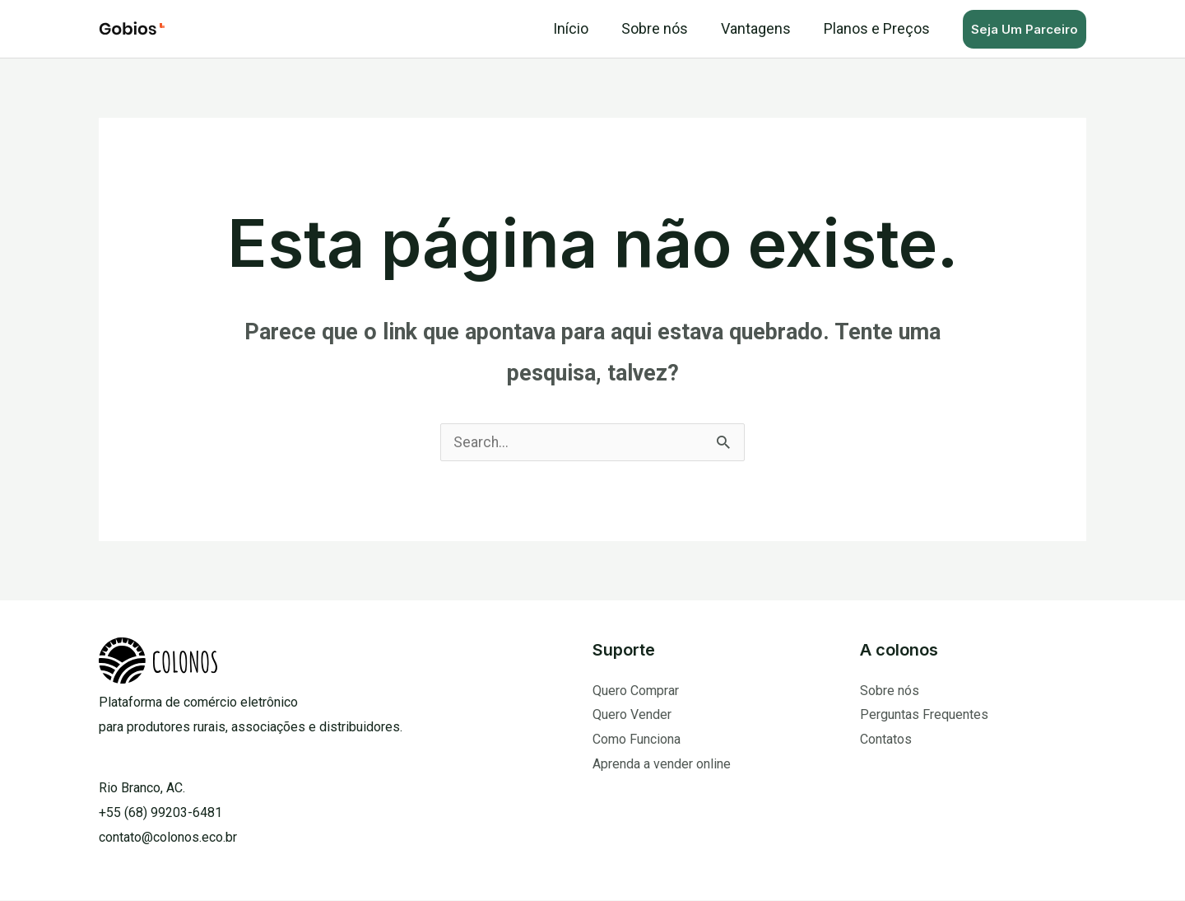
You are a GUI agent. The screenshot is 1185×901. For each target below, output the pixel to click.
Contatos (886, 740)
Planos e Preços (878, 28)
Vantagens (761, 28)
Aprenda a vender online (661, 765)
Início (582, 28)
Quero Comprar (635, 691)
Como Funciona (636, 740)
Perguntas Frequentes (924, 715)
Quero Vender (632, 715)
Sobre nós (663, 28)
